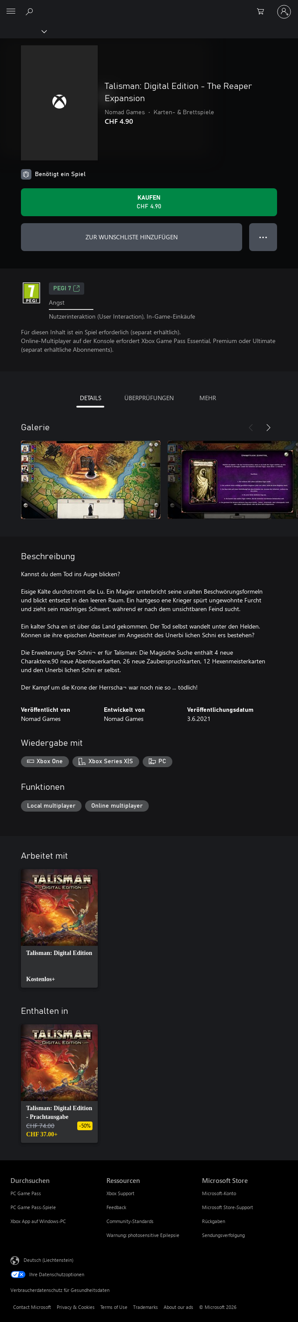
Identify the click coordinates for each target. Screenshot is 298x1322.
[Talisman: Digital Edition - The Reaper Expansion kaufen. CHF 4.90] (149, 202)
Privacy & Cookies (76, 1307)
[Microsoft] (148, 6)
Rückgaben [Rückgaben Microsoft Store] (213, 1221)
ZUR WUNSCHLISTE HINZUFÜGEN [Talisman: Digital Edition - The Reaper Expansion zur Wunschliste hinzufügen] (132, 237)
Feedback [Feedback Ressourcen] (116, 1207)
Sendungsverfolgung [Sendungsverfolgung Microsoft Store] (223, 1235)
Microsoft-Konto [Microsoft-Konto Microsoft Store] (219, 1193)
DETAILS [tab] (90, 398)
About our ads (178, 1307)
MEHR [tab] (207, 398)
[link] (59, 928)
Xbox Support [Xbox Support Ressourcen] (120, 1193)
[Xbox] (23, 31)
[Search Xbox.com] (30, 11)
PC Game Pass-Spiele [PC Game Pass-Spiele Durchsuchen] (33, 1207)
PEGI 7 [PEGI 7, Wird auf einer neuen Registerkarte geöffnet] (66, 288)
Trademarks (145, 1307)
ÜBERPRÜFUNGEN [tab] (149, 398)
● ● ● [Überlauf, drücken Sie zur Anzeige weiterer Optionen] (263, 236)
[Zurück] (251, 427)
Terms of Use (113, 1307)
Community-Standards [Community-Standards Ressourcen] (130, 1221)
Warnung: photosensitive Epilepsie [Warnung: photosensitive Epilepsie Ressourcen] (142, 1235)
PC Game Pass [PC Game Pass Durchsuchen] (25, 1193)
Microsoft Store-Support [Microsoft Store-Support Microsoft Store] (227, 1207)
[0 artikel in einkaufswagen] (263, 11)
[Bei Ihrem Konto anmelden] (284, 11)
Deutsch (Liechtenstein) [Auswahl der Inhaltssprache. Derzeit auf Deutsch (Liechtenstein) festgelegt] (48, 1260)
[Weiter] (268, 427)
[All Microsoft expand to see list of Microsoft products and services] (10, 11)
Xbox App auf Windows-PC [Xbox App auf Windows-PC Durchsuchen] (38, 1221)
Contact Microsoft (32, 1307)
